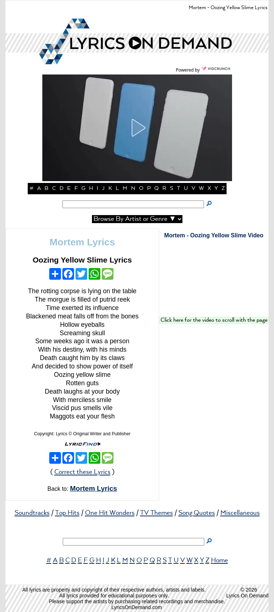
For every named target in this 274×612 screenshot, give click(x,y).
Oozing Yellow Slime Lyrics (82, 260)
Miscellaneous (240, 513)
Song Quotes (196, 513)
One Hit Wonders (110, 513)
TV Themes (156, 513)
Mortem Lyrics (82, 242)
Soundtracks (32, 513)
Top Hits (67, 513)
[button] (137, 127)
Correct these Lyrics (82, 472)
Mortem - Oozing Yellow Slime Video (213, 235)
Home (219, 560)
